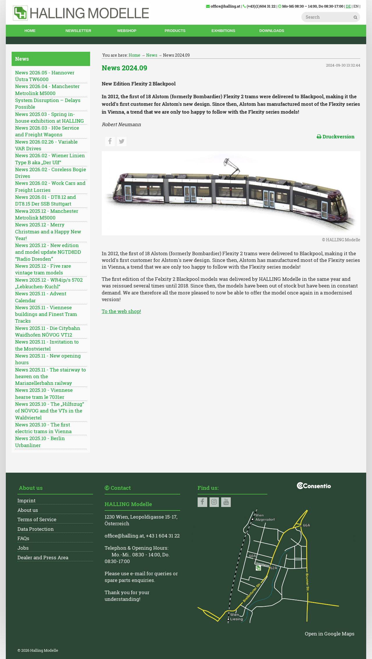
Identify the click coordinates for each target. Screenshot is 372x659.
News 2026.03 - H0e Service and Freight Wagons (47, 131)
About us (27, 510)
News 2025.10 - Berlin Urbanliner (40, 441)
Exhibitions (223, 30)
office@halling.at (124, 536)
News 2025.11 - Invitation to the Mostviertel (47, 345)
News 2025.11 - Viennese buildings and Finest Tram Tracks (46, 314)
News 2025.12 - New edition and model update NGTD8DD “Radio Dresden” (48, 252)
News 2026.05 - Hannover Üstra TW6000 (44, 76)
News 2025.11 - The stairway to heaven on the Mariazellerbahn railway (50, 377)
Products (174, 30)
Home (29, 30)
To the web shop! (121, 311)
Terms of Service (36, 519)
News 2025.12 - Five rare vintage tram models (43, 269)
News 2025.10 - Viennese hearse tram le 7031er (44, 393)
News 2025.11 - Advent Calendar (40, 296)
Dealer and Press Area (42, 557)
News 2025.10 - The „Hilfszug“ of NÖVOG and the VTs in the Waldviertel (49, 411)
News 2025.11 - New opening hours (48, 359)
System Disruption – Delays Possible (48, 103)
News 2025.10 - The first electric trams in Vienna (43, 428)
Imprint (26, 500)
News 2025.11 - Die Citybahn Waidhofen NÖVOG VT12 (47, 331)
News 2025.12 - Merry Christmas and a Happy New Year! (48, 232)
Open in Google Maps (330, 634)
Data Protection (35, 529)
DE (348, 6)
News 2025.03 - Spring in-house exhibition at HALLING (49, 117)
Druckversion (336, 136)
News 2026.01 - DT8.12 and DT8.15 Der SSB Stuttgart (45, 200)
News (151, 55)
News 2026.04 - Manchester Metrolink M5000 (47, 89)
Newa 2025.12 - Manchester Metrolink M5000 (46, 214)
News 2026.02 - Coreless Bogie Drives (50, 172)
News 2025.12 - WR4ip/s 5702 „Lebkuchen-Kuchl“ (49, 283)
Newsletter (78, 30)
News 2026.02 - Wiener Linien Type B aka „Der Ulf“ (50, 158)
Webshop (126, 30)
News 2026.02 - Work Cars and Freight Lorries (50, 186)
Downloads (271, 30)
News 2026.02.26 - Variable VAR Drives (46, 145)
